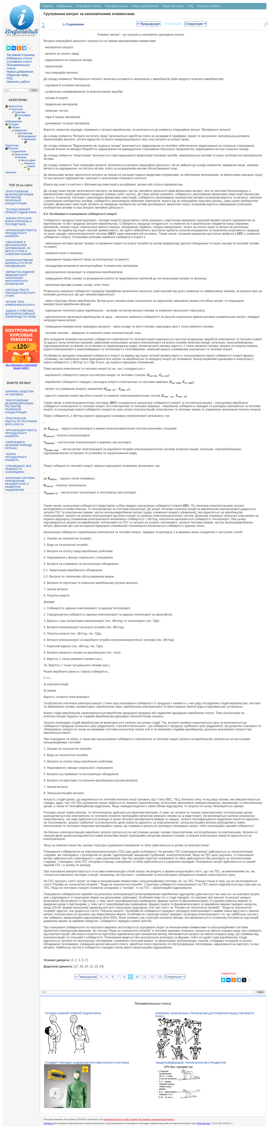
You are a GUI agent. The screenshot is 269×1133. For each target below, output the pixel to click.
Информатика (13, 121)
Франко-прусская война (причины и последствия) (18, 221)
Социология (18, 151)
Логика (15, 127)
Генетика (20, 112)
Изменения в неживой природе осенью (18, 445)
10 (137, 976)
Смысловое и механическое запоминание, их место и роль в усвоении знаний (18, 248)
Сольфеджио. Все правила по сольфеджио (18, 469)
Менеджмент (28, 136)
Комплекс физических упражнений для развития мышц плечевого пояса (204, 1015)
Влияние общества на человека (19, 393)
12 (152, 976)
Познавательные (116, 6)
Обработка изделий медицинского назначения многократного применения (19, 277)
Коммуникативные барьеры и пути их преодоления (19, 263)
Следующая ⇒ (195, 23)
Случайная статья (19, 61)
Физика (22, 157)
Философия (28, 160)
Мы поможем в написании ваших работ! (21, 366)
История (13, 124)
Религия (13, 148)
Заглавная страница (21, 54)
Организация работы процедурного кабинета (21, 233)
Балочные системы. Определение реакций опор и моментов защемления (20, 483)
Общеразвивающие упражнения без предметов (191, 1062)
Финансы (29, 163)
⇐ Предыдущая (148, 23)
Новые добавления (20, 71)
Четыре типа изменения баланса (20, 303)
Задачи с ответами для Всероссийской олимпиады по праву (20, 313)
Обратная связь (17, 75)
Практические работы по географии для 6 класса (21, 421)
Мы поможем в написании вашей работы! (156, 1119)
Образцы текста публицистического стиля (20, 292)
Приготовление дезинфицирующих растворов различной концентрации (19, 197)
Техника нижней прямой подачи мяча (73, 1013)
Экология (10, 172)
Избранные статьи (19, 58)
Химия (31, 166)
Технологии (21, 154)
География (24, 115)
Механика (30, 139)
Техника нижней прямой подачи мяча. (21, 211)
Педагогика (12, 145)
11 (144, 976)
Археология (15, 106)
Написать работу (18, 81)
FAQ (9, 78)
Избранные (64, 6)
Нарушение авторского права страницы (120, 1119)
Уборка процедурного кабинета (16, 457)
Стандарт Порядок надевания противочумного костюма (87, 1062)
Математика (25, 133)
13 (160, 976)
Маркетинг (21, 130)
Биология (17, 109)
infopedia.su (49, 1123)
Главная (47, 6)
